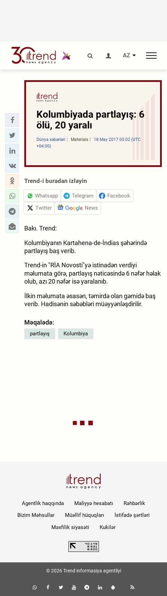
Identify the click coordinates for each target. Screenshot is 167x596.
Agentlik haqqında (43, 503)
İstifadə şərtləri (132, 515)
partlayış (40, 333)
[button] (12, 120)
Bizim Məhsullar (36, 515)
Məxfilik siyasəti (70, 527)
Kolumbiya (76, 333)
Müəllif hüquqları (84, 515)
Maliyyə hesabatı (93, 503)
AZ (126, 55)
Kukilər (108, 527)
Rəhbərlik (134, 503)
